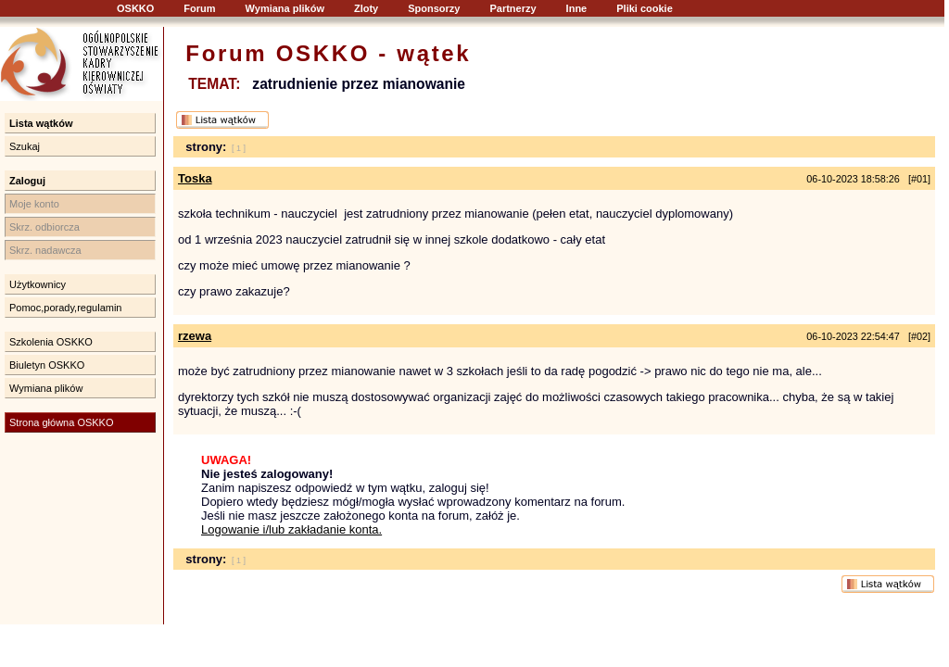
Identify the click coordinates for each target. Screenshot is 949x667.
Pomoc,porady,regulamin (65, 307)
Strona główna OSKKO (61, 422)
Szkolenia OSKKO (51, 341)
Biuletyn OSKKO (46, 365)
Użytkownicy (37, 284)
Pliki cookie (644, 8)
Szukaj (24, 146)
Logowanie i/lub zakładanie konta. (291, 529)
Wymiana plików (285, 8)
